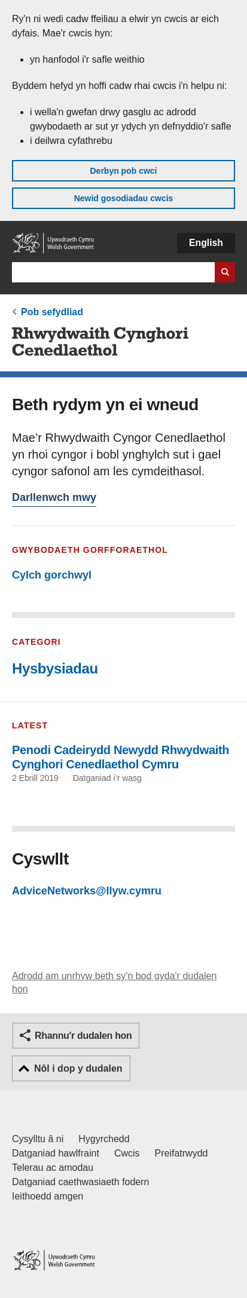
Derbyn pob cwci (123, 171)
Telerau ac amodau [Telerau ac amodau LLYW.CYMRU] (52, 1167)
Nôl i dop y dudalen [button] (78, 1068)
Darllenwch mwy (54, 499)
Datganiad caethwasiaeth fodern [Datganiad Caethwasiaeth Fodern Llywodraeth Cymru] (81, 1182)
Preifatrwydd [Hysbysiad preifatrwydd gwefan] (181, 1153)
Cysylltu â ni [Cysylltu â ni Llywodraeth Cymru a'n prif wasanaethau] (37, 1139)
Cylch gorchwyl (52, 575)
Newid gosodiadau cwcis (123, 198)
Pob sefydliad (52, 312)
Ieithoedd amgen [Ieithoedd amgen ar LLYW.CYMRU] (47, 1196)
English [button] (206, 243)
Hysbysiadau (55, 668)
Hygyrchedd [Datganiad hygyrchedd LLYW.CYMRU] (103, 1139)
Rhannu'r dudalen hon (83, 1036)
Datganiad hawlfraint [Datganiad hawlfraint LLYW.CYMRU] (55, 1153)
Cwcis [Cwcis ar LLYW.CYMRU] (127, 1153)
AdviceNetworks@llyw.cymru (86, 891)
